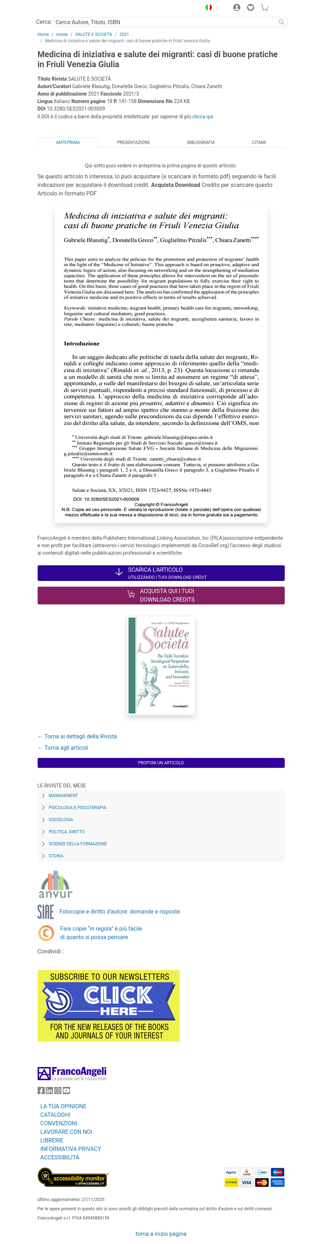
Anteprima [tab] (68, 142)
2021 (124, 34)
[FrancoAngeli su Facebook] (41, 1092)
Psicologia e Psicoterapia (78, 807)
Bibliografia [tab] (200, 142)
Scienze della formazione (78, 843)
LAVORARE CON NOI (66, 1132)
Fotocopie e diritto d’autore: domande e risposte (120, 911)
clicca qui (202, 116)
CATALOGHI (55, 1114)
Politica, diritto (67, 831)
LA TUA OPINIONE (63, 1106)
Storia (56, 855)
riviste (62, 34)
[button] (207, 8)
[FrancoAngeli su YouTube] (66, 1092)
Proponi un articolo (161, 762)
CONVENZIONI (58, 1123)
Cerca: (44, 21)
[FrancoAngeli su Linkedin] (49, 1092)
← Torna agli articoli (63, 747)
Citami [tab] (259, 142)
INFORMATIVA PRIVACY (70, 1149)
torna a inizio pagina (161, 1233)
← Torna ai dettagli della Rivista (77, 736)
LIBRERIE (52, 1140)
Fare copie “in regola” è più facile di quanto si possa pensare (101, 933)
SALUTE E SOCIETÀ (93, 34)
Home (43, 34)
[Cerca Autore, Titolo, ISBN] (165, 22)
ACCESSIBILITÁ (60, 1157)
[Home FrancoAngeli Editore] (61, 8)
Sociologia (61, 819)
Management (63, 795)
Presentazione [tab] (133, 142)
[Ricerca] (282, 22)
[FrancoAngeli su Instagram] (57, 1092)
